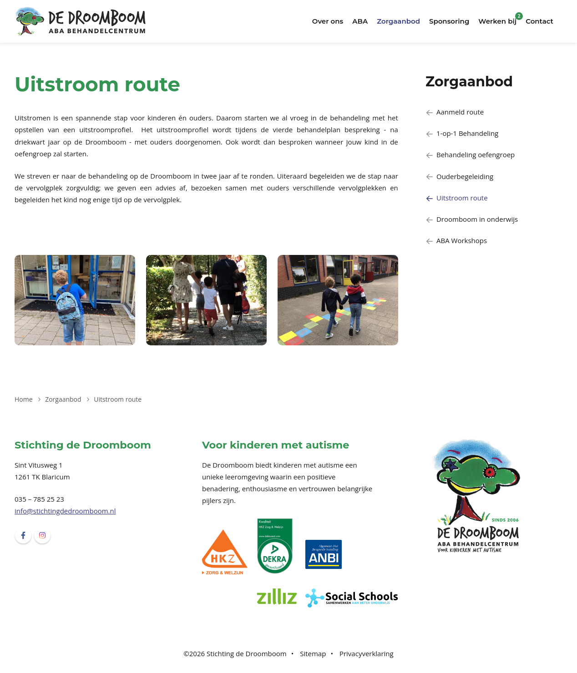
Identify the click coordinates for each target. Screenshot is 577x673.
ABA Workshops (456, 240)
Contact (539, 21)
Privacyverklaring (366, 653)
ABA (360, 21)
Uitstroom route (456, 197)
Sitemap (313, 653)
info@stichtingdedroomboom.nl (65, 510)
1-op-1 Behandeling (461, 133)
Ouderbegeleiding (459, 176)
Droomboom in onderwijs (471, 219)
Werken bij (497, 21)
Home (24, 399)
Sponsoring (449, 21)
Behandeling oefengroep (470, 154)
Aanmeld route (454, 111)
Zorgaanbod (398, 21)
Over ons (328, 21)
